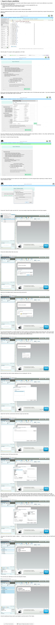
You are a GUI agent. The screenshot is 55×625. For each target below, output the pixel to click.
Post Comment (8, 624)
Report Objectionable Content (25, 624)
